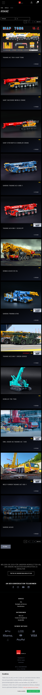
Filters (6, 546)
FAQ (21, 602)
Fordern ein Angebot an (21, 618)
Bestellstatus (20, 606)
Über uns (21, 615)
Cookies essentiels (21, 691)
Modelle (7, 7)
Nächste (39, 21)
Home (2, 7)
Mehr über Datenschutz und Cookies (30, 687)
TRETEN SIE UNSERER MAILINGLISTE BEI (21, 573)
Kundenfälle (21, 620)
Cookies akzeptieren (33, 691)
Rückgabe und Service (21, 604)
